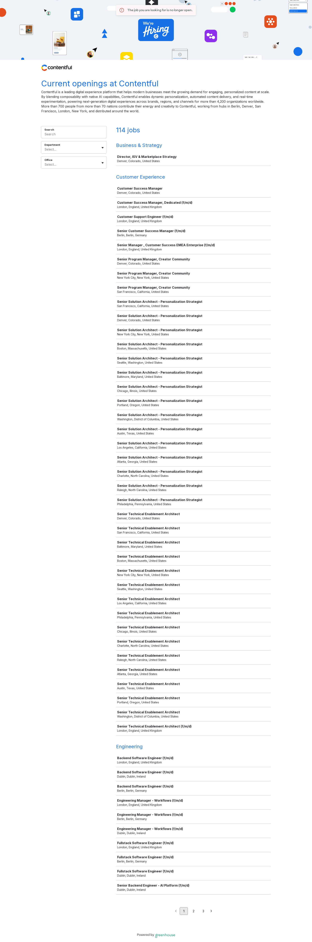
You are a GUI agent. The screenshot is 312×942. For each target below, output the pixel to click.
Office (48, 159)
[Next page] (211, 911)
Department (52, 144)
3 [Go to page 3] (203, 911)
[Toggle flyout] (102, 147)
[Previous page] (176, 911)
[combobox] (44, 149)
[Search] (74, 134)
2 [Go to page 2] (193, 911)
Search (49, 129)
